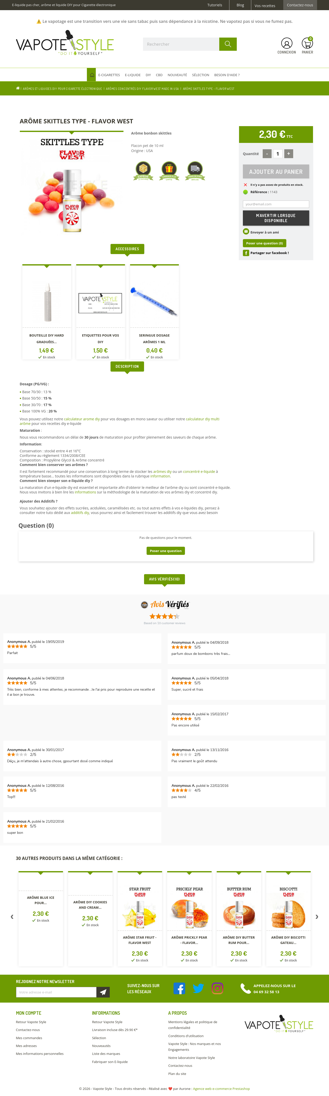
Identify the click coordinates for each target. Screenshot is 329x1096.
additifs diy (80, 512)
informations (86, 492)
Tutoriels (215, 5)
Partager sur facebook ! (269, 253)
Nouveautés (101, 1045)
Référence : (259, 192)
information (160, 476)
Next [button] (317, 917)
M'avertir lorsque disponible (276, 218)
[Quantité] (278, 153)
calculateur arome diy (82, 419)
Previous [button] (12, 917)
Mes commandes (29, 1038)
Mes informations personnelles (40, 1053)
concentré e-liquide (199, 471)
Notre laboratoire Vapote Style (191, 1057)
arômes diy (162, 471)
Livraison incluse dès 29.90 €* (114, 1029)
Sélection (99, 1038)
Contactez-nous (300, 5)
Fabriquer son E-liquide (110, 1061)
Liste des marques (106, 1053)
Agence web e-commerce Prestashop (221, 1088)
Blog (240, 5)
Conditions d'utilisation (185, 1036)
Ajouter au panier (276, 171)
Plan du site (177, 1073)
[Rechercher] (190, 44)
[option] (47, 312)
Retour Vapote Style (31, 1022)
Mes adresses (26, 1045)
